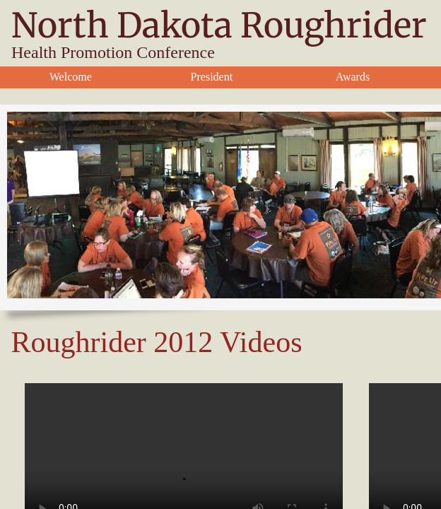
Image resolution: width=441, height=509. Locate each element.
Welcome (70, 77)
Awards (353, 77)
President (212, 77)
